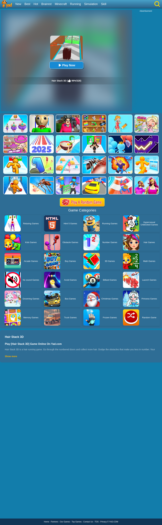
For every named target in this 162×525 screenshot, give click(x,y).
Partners (54, 522)
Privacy (103, 522)
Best (27, 4)
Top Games (76, 522)
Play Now (66, 65)
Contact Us (88, 522)
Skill (103, 4)
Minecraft (61, 4)
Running (75, 4)
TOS (96, 522)
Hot (36, 4)
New (18, 4)
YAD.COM (113, 522)
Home (46, 522)
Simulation (91, 4)
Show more (11, 356)
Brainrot (46, 4)
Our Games (65, 522)
